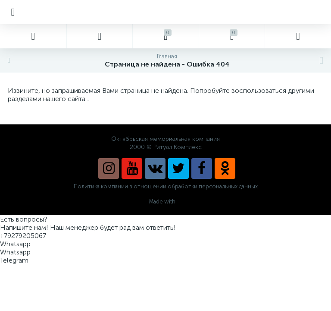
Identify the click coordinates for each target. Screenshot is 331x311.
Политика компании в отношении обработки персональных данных (166, 186)
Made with (165, 201)
